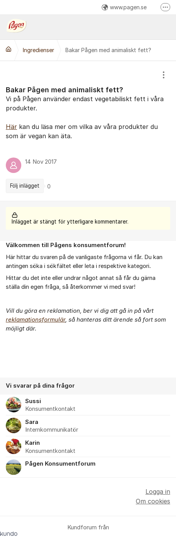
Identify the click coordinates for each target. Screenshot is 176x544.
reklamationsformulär (35, 319)
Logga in (157, 491)
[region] (88, 131)
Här (11, 126)
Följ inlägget (24, 186)
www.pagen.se (124, 7)
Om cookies (153, 501)
